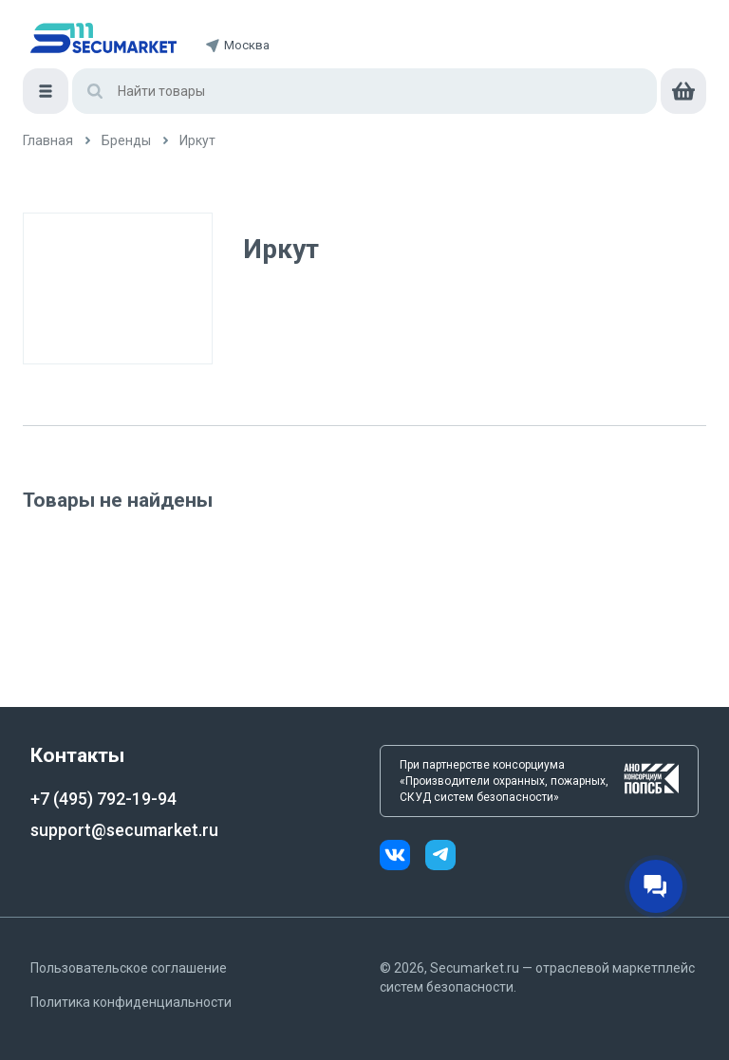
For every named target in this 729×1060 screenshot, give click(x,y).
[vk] (402, 857)
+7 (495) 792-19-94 (103, 799)
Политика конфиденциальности (131, 1002)
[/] (48, 141)
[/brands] (126, 141)
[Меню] (45, 91)
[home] (103, 38)
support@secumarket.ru (124, 830)
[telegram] (440, 857)
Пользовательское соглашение (128, 968)
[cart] (683, 91)
